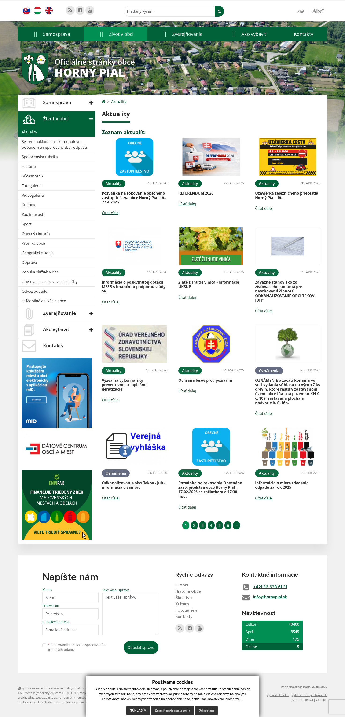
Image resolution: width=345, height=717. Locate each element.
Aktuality (29, 132)
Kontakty (303, 34)
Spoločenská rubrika (40, 156)
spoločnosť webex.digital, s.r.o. (39, 702)
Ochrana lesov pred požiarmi (205, 380)
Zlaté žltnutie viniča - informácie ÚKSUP (208, 284)
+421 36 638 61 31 (270, 587)
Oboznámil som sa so (77, 647)
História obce (188, 591)
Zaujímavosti (33, 214)
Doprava (29, 262)
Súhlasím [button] (138, 710)
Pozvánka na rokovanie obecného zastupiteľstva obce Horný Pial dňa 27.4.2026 (134, 198)
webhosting (26, 697)
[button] (51, 34)
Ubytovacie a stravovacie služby (49, 281)
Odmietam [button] (206, 710)
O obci (181, 585)
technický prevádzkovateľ (79, 702)
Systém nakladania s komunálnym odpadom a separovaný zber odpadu (54, 144)
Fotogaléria (32, 185)
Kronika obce (33, 243)
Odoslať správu (141, 647)
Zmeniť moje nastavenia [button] (172, 710)
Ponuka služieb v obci (40, 272)
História (29, 166)
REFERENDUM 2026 (195, 193)
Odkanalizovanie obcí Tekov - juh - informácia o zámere (133, 485)
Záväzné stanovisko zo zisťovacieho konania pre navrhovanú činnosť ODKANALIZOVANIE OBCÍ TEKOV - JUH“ (285, 291)
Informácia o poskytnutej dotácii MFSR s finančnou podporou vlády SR (133, 287)
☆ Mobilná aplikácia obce (44, 300)
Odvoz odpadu (35, 291)
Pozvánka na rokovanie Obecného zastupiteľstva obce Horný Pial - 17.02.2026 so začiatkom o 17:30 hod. (210, 489)
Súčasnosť (32, 176)
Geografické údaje (38, 252)
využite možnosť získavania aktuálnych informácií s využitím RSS (64, 688)
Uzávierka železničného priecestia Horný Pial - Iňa (286, 195)
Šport (27, 224)
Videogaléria (33, 195)
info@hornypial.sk (270, 597)
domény (69, 697)
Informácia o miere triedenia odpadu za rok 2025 (282, 485)
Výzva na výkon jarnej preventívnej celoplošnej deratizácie (124, 385)
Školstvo (183, 598)
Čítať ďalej (110, 212)
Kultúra (28, 204)
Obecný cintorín (36, 233)
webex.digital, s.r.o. (49, 697)
